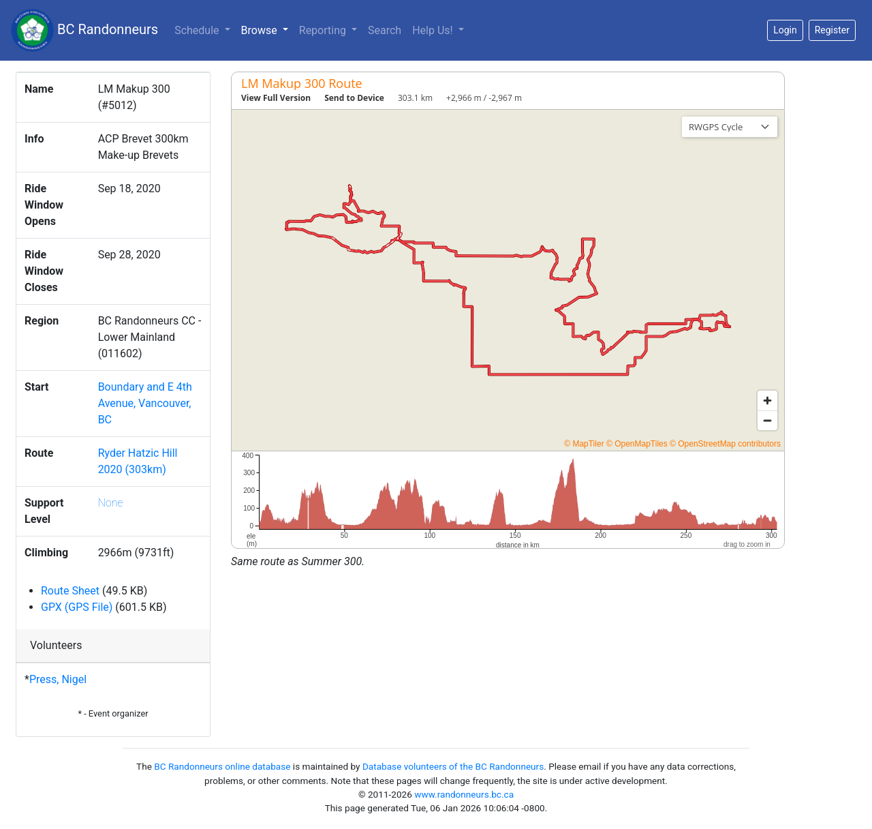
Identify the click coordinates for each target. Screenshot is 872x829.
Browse (267, 29)
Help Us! (433, 30)
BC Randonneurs (84, 30)
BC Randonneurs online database (222, 766)
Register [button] (832, 30)
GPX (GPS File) (76, 607)
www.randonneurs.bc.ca (464, 794)
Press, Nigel (58, 679)
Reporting (324, 30)
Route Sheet (70, 590)
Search (384, 30)
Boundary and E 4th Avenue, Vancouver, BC (145, 403)
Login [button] (785, 30)
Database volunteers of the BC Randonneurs (453, 766)
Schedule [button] (197, 30)
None (110, 502)
